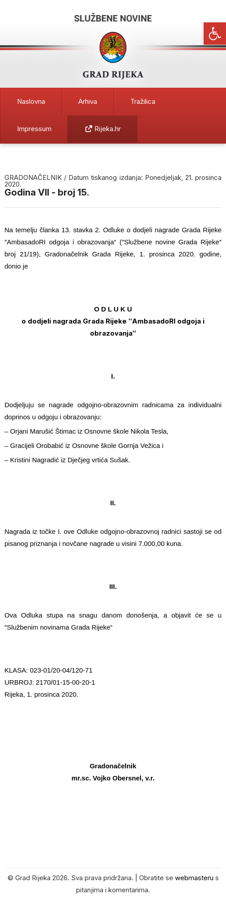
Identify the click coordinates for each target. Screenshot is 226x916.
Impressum (34, 128)
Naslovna (31, 101)
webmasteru (194, 877)
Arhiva (87, 101)
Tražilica (142, 101)
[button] (215, 33)
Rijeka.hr (103, 128)
